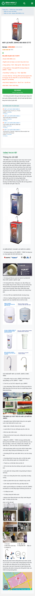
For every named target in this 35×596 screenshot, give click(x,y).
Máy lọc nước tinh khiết (10, 11)
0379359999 (9, 112)
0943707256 (9, 126)
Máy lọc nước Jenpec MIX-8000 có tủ (14, 13)
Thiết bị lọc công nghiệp (15, 9)
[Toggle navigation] (24, 3)
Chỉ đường (5, 113)
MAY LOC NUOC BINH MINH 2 (11, 109)
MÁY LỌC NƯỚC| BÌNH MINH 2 (11, 116)
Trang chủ (5, 9)
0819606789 (9, 119)
